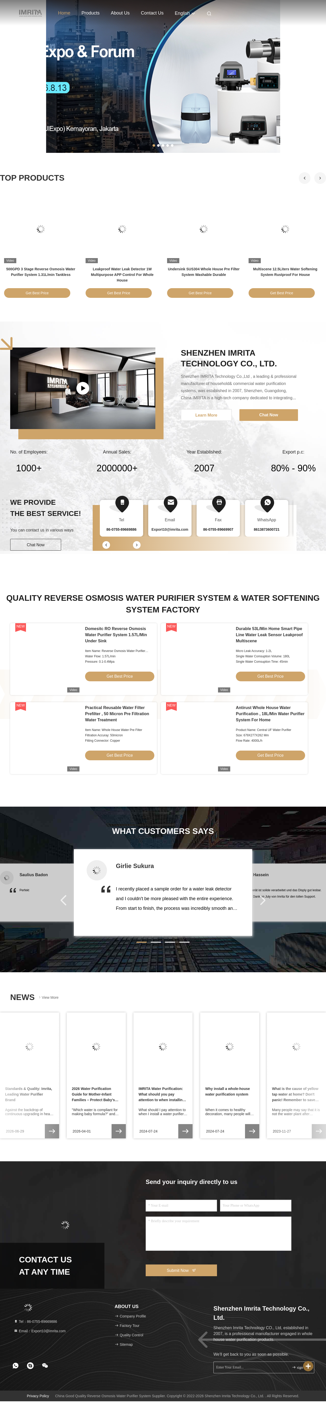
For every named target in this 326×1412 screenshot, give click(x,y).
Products (91, 13)
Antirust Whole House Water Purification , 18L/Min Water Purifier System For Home (270, 713)
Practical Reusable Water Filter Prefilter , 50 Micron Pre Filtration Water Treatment (117, 713)
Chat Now (36, 545)
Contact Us (152, 13)
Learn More (206, 415)
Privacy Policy (38, 1396)
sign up (299, 1367)
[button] (320, 178)
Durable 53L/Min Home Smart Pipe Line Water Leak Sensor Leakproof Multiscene (269, 635)
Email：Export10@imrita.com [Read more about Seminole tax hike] (40, 1331)
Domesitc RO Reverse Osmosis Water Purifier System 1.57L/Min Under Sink (116, 635)
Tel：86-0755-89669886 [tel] (35, 1322)
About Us (120, 13)
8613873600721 (266, 529)
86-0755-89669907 (218, 529)
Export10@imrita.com (170, 529)
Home (64, 13)
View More (48, 997)
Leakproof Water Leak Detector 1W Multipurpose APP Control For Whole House (122, 274)
